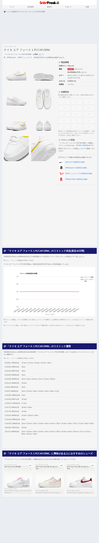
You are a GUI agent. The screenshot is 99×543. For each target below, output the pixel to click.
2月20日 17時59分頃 (83, 145)
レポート (68, 7)
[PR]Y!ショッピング (25, 57)
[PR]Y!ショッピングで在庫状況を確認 (75, 173)
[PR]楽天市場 (38, 57)
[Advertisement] (49, 28)
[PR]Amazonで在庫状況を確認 (73, 168)
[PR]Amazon (11, 57)
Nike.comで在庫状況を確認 (72, 162)
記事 (87, 7)
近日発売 (30, 7)
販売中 (49, 7)
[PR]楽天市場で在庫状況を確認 (73, 179)
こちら (62, 133)
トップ (11, 7)
